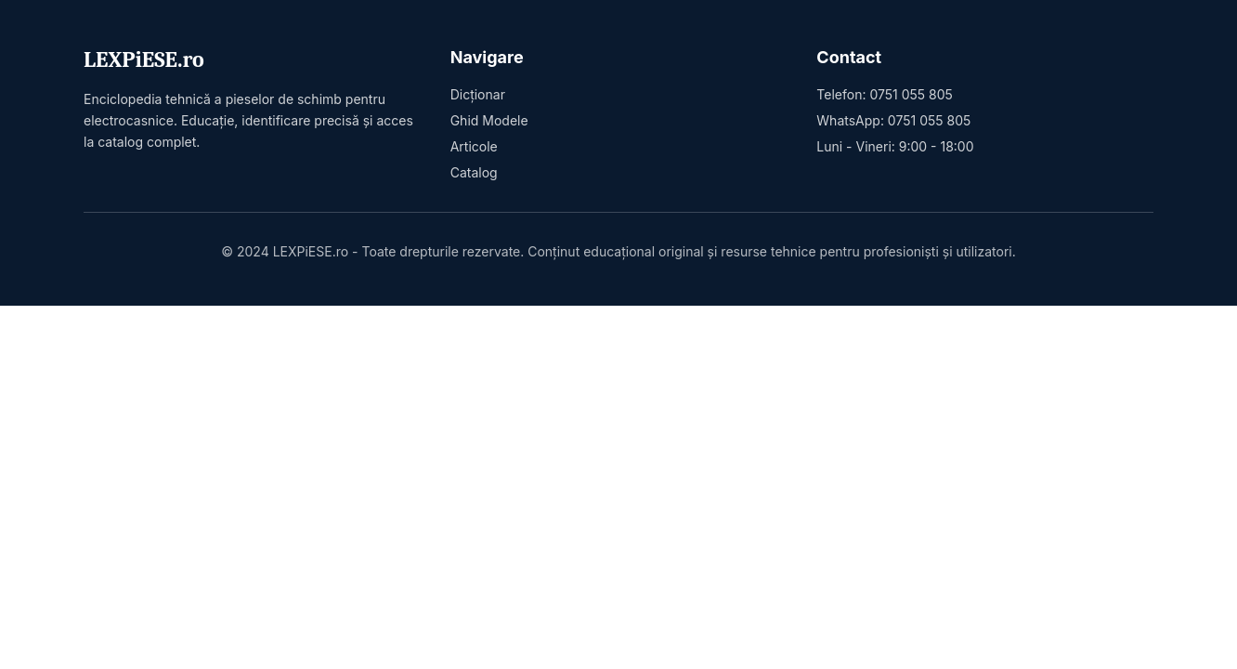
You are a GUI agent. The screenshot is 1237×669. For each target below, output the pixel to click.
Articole (474, 146)
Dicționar (477, 94)
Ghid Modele (489, 120)
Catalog (474, 172)
